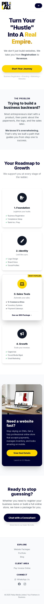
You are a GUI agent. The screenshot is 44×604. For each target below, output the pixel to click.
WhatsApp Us (22, 579)
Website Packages (22, 549)
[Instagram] (25, 584)
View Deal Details (22, 453)
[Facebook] (19, 584)
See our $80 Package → (22, 315)
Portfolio (22, 553)
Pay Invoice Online (22, 568)
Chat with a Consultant (22, 517)
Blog (22, 557)
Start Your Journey (22, 69)
